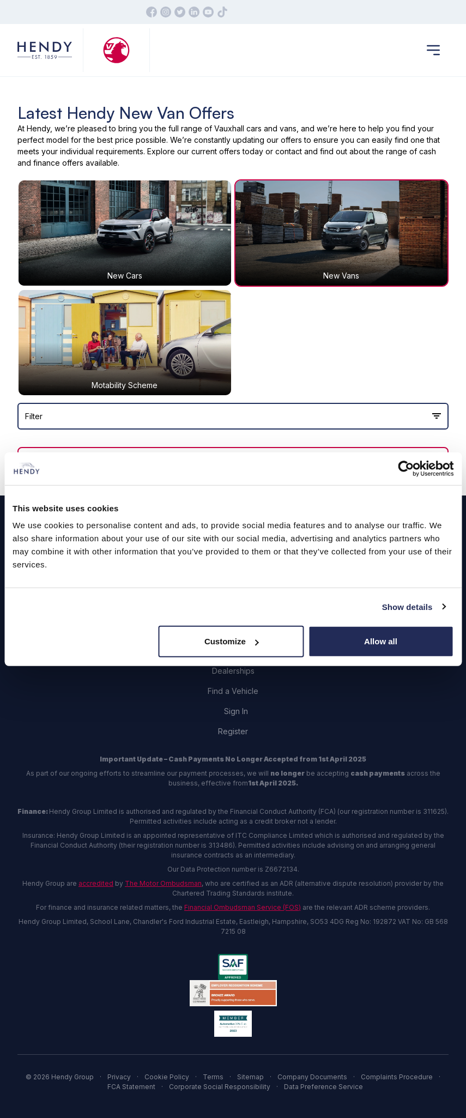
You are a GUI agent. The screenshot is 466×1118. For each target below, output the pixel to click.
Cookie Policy (166, 1077)
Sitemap (250, 1077)
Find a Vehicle (233, 691)
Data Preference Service (323, 1087)
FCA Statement (131, 1087)
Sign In (236, 711)
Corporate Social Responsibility (219, 1087)
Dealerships (233, 670)
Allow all (380, 641)
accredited (95, 883)
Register (233, 731)
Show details (407, 606)
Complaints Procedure (397, 1077)
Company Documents (312, 1077)
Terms (213, 1077)
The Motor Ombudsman (163, 883)
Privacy (119, 1077)
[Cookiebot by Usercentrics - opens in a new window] (405, 468)
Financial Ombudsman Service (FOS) (242, 907)
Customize (231, 641)
